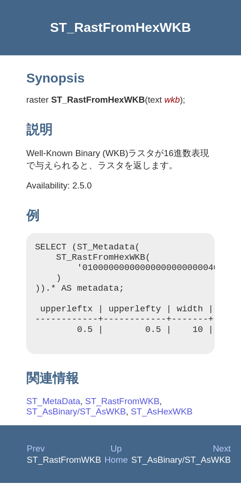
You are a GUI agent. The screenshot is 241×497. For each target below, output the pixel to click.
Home (116, 474)
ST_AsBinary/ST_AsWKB (76, 425)
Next (222, 462)
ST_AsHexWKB (162, 425)
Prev (36, 462)
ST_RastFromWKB (122, 415)
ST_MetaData (53, 415)
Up (116, 462)
